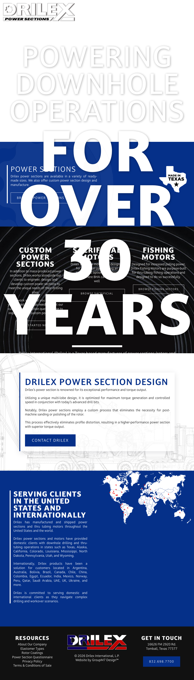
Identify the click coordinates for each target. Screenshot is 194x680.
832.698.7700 (161, 661)
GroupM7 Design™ (105, 660)
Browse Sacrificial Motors (97, 295)
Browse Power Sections (40, 198)
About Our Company (32, 644)
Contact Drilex (50, 440)
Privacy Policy (32, 661)
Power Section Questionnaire (32, 657)
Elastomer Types (32, 649)
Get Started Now (35, 325)
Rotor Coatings (32, 653)
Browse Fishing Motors (158, 289)
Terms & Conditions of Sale (32, 665)
